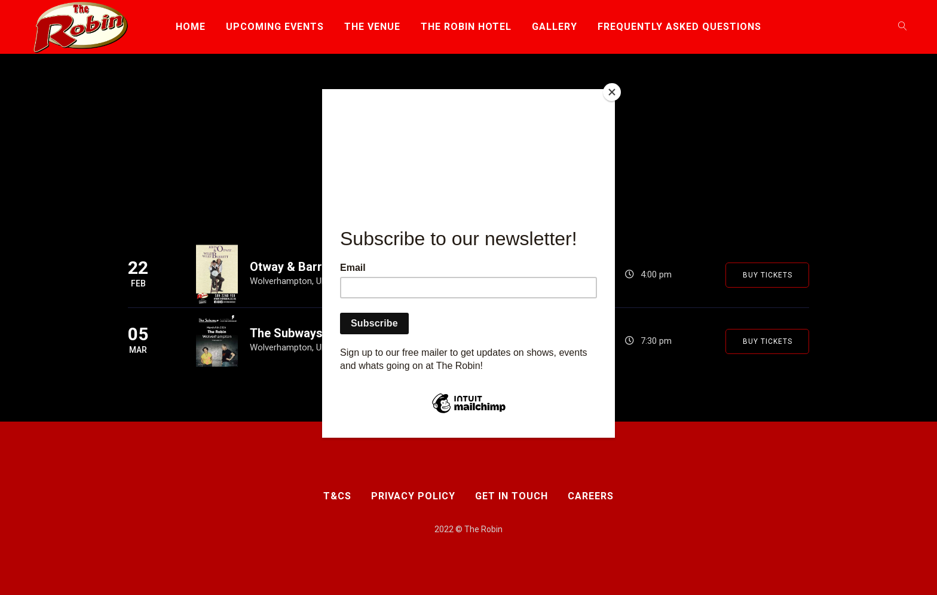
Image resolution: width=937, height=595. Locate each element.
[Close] (612, 92)
